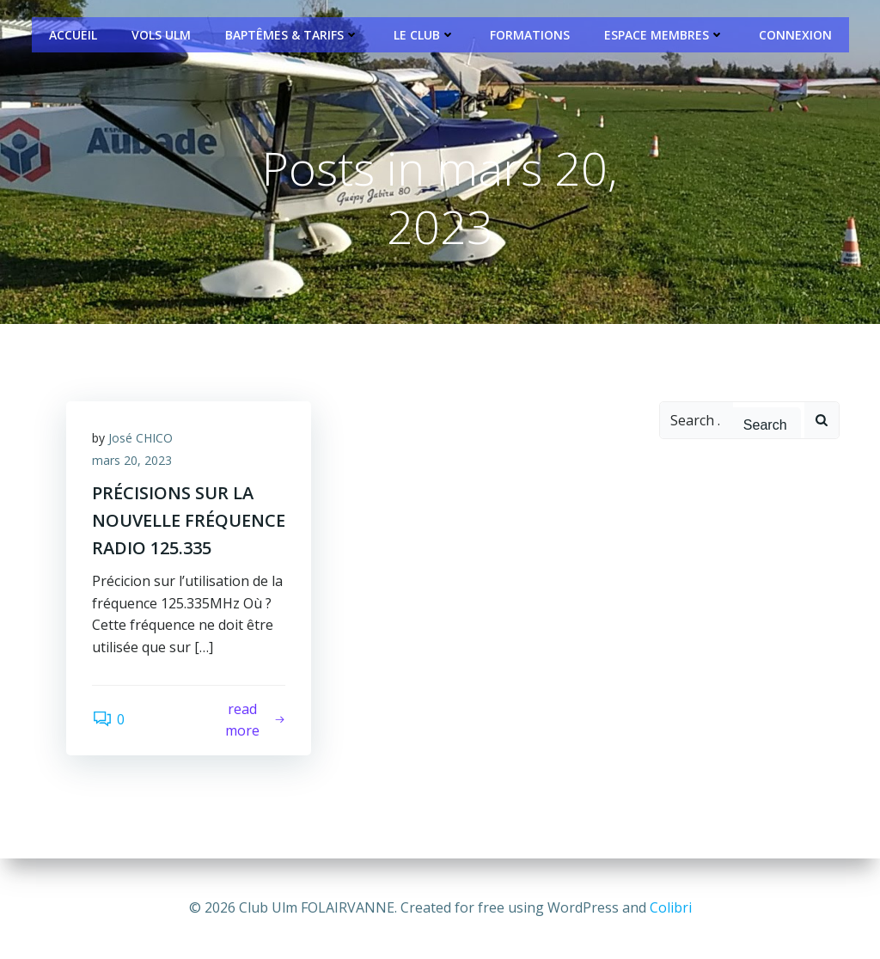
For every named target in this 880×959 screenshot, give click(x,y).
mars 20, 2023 (132, 460)
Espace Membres (664, 35)
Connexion (795, 35)
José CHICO (140, 438)
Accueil (73, 35)
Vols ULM (161, 35)
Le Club (424, 35)
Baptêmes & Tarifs (292, 35)
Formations (530, 35)
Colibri (671, 907)
